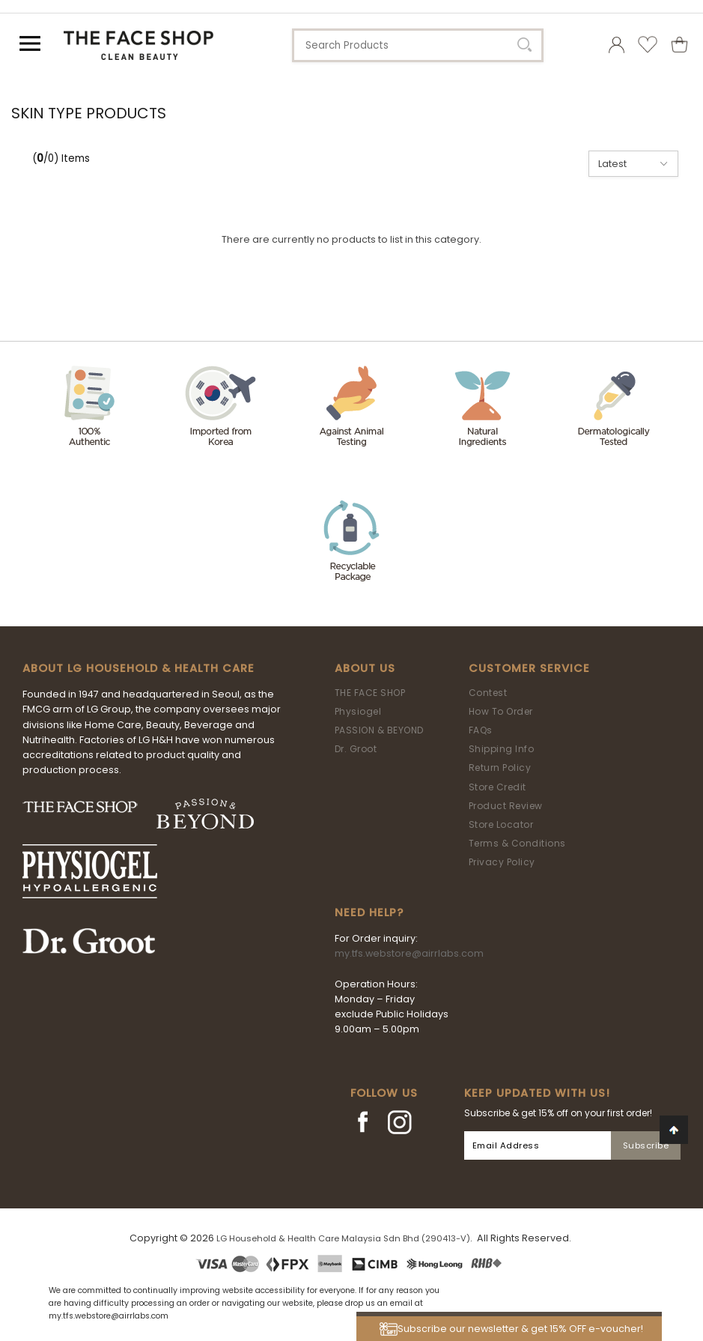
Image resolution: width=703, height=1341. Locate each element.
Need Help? (369, 912)
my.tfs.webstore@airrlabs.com (409, 953)
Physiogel (358, 711)
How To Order (501, 711)
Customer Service (529, 668)
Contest (488, 692)
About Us (365, 668)
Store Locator (501, 824)
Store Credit (497, 787)
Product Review (506, 805)
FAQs (481, 730)
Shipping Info (502, 748)
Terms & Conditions (517, 843)
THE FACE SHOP (370, 692)
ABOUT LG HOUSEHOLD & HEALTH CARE (138, 668)
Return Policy (500, 767)
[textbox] (418, 45)
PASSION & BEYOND (379, 730)
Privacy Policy (502, 862)
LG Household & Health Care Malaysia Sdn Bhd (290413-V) (343, 1238)
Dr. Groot (356, 748)
